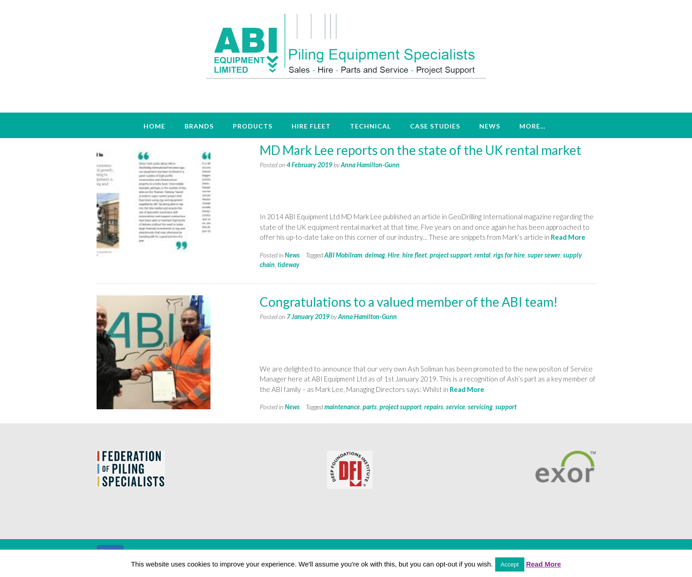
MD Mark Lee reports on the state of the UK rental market (420, 150)
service (455, 407)
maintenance (342, 407)
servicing (480, 407)
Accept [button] (510, 564)
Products (252, 126)
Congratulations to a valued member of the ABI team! (409, 301)
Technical (370, 126)
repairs (433, 407)
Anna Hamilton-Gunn (370, 165)
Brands (199, 126)
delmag (375, 255)
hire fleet (414, 255)
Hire (394, 255)
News (489, 126)
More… (532, 126)
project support (451, 255)
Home (154, 126)
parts (370, 407)
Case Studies (435, 126)
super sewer (544, 255)
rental (482, 255)
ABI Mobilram (343, 255)
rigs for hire (509, 255)
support (506, 407)
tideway (288, 264)
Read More (568, 237)
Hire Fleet (311, 126)
